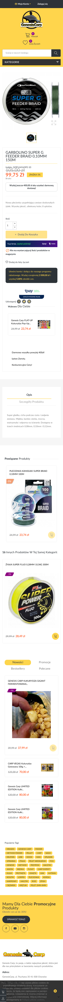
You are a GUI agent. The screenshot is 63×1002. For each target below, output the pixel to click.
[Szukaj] (31, 53)
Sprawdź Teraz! (16, 919)
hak (42, 873)
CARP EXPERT (44, 869)
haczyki (47, 865)
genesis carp (24, 849)
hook (29, 857)
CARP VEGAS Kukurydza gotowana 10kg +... (19, 765)
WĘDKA (20, 869)
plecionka (34, 877)
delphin (10, 857)
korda (46, 877)
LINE (20, 857)
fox (52, 861)
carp (39, 853)
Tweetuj (24, 301)
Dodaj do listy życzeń (17, 262)
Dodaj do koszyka (27, 234)
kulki (9, 873)
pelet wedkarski (37, 861)
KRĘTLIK (23, 885)
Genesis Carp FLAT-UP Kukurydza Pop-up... (22, 322)
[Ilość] (9, 225)
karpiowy (11, 881)
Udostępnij (19, 301)
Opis (29, 395)
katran (52, 873)
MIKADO (10, 849)
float (31, 869)
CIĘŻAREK (11, 885)
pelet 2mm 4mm (38, 885)
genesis (10, 865)
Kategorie (12, 62)
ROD (34, 881)
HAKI (38, 857)
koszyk (10, 877)
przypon (35, 865)
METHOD (22, 865)
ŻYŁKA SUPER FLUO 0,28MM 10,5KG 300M (27, 565)
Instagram (24, 928)
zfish (42, 881)
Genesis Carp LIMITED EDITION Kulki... (19, 788)
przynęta (20, 873)
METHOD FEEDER (14, 853)
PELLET (29, 853)
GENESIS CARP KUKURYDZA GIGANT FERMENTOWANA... (26, 682)
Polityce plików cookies (33, 999)
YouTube (15, 928)
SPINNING (11, 861)
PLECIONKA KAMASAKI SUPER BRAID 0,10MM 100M (28, 472)
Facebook (6, 928)
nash (48, 853)
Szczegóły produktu (31, 402)
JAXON (10, 869)
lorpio (21, 877)
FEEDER (38, 849)
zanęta (32, 873)
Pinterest (29, 301)
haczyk (24, 881)
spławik (49, 857)
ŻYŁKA (22, 861)
